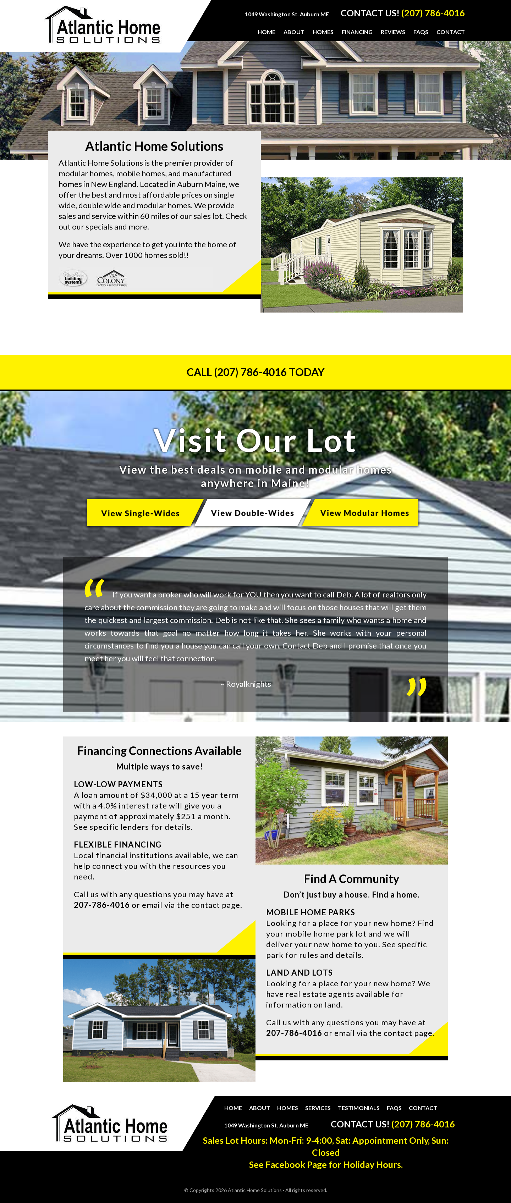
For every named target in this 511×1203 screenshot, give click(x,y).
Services (318, 1107)
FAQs (394, 1107)
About (259, 1107)
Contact (423, 1107)
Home (233, 1107)
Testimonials (359, 1107)
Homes (287, 1107)
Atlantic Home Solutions (102, 29)
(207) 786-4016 (433, 12)
